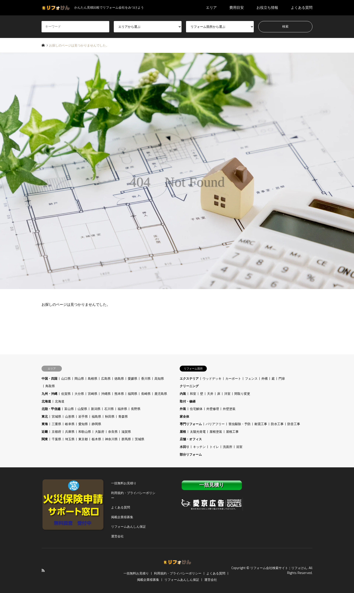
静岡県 (96, 424)
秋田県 (109, 416)
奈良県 (113, 432)
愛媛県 (132, 379)
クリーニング (189, 386)
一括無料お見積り (123, 483)
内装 (183, 394)
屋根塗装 (216, 432)
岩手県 (83, 416)
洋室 (227, 394)
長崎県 (146, 394)
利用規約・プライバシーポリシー (133, 495)
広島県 (106, 379)
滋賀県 (126, 432)
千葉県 (56, 439)
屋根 (183, 432)
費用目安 (236, 7)
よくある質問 (301, 7)
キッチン (199, 447)
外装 (183, 409)
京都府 (56, 432)
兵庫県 (70, 432)
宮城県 (56, 416)
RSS (43, 570)
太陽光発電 (198, 432)
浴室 (239, 447)
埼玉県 (70, 439)
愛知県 (83, 424)
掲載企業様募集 (122, 517)
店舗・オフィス (191, 439)
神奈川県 (111, 439)
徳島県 (119, 379)
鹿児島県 (160, 394)
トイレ (214, 447)
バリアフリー (215, 424)
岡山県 (79, 379)
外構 (264, 379)
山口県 (66, 379)
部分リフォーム (191, 454)
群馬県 (126, 439)
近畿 (45, 432)
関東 (45, 439)
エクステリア (189, 379)
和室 (193, 394)
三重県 (56, 424)
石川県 (109, 409)
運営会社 (117, 536)
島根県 (92, 379)
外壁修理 (212, 409)
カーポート (233, 379)
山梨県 (82, 409)
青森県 (123, 416)
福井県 (122, 409)
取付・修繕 (188, 401)
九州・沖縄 (49, 394)
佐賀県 (66, 394)
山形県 (70, 416)
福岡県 (132, 394)
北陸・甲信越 (51, 409)
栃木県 (96, 439)
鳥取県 (50, 386)
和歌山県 (84, 432)
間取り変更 (242, 394)
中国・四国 (49, 379)
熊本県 (119, 394)
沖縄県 (106, 394)
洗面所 (227, 447)
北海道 (46, 401)
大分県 (79, 394)
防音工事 (293, 424)
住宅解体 (196, 409)
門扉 (282, 379)
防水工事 (277, 424)
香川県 (146, 379)
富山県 (69, 409)
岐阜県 (70, 424)
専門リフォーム (191, 424)
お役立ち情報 (267, 7)
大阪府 (99, 432)
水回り (184, 447)
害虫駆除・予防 (239, 424)
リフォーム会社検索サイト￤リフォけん (278, 568)
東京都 (83, 439)
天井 (210, 394)
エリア (211, 7)
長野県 (135, 409)
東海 (45, 424)
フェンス (251, 379)
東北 (45, 416)
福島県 (96, 416)
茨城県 (139, 439)
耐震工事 (260, 424)
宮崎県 (92, 394)
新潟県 (95, 409)
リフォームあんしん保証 (128, 527)
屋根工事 (232, 432)
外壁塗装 (229, 409)
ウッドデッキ (212, 379)
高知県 (159, 379)
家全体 (184, 416)
